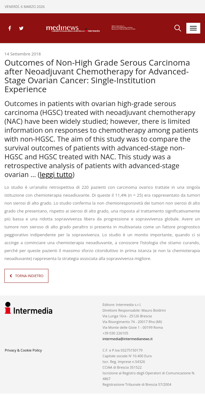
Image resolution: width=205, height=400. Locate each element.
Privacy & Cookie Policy (23, 350)
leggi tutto (56, 174)
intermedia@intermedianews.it (127, 338)
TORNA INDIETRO (29, 275)
